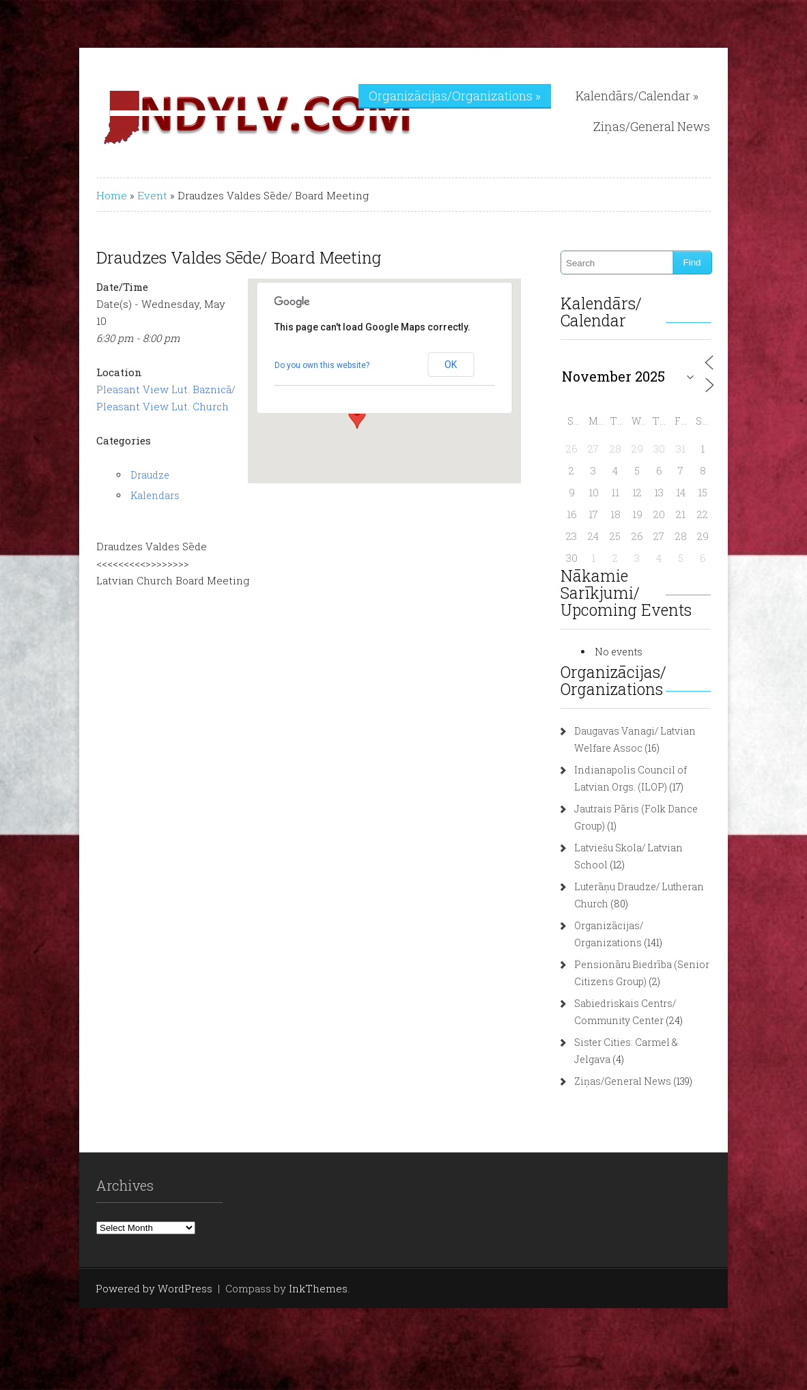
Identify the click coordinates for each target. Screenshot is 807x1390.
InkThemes (318, 1288)
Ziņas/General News (651, 126)
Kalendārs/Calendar (637, 95)
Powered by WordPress (154, 1288)
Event (152, 195)
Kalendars (155, 495)
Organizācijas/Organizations (455, 95)
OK (450, 364)
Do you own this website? (321, 365)
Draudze (149, 474)
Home (111, 195)
